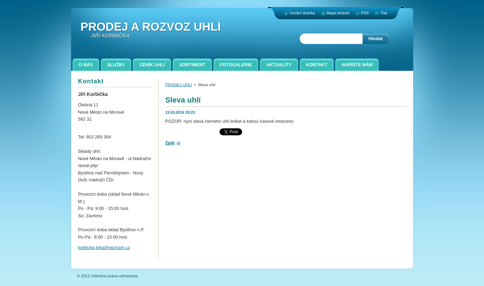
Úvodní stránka (302, 13)
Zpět (170, 142)
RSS (365, 13)
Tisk (383, 13)
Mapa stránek (338, 13)
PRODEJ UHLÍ (178, 85)
